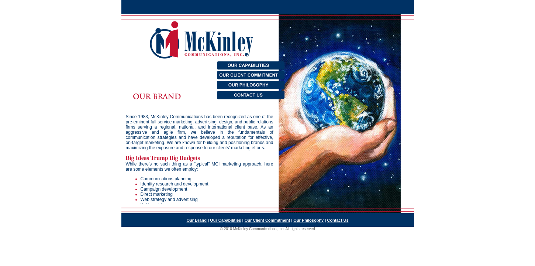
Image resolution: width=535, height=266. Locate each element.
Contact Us (337, 220)
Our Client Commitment (267, 220)
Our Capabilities (225, 220)
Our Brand (197, 220)
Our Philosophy (308, 220)
